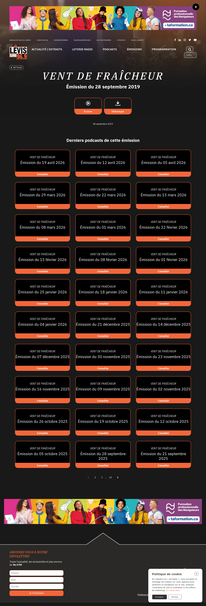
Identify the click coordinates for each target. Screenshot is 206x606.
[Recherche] (190, 49)
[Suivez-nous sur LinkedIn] (180, 40)
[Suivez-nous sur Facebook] (175, 40)
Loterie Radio (82, 49)
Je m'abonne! (36, 596)
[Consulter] (42, 166)
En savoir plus (173, 590)
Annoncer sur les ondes (20, 40)
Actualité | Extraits (47, 49)
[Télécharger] (118, 109)
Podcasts (110, 49)
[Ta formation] (103, 18)
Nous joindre (137, 40)
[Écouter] (88, 109)
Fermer (174, 596)
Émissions (134, 49)
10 (110, 480)
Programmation (164, 49)
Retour (16, 67)
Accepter (159, 596)
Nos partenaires (104, 40)
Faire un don (42, 40)
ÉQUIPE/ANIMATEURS (82, 40)
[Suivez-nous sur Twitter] (190, 40)
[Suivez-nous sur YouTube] (195, 40)
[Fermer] (195, 7)
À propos (121, 40)
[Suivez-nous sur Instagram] (185, 40)
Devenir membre (61, 40)
